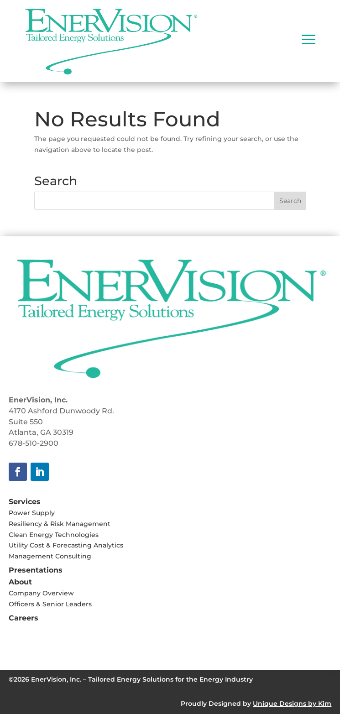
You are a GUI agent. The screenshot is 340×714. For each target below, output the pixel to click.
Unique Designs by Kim (292, 703)
